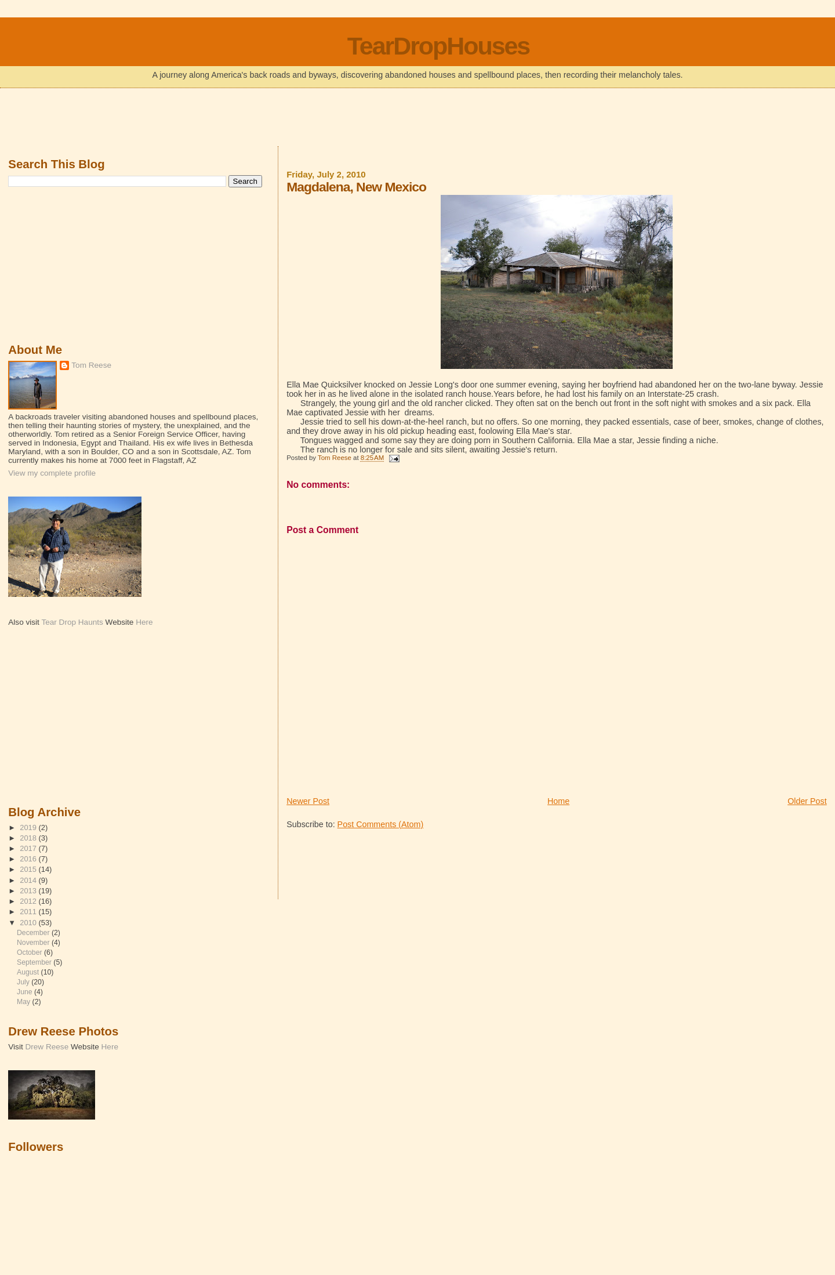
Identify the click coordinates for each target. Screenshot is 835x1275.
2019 (29, 827)
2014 (29, 880)
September (35, 962)
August (29, 972)
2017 (29, 848)
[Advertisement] (417, 118)
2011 (29, 911)
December (34, 933)
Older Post (807, 801)
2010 (29, 922)
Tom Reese (91, 365)
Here (144, 622)
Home (558, 801)
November (34, 943)
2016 (29, 858)
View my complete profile (52, 473)
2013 (29, 890)
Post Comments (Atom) (380, 824)
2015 (29, 869)
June (25, 992)
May (24, 1002)
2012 (29, 901)
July (24, 982)
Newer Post (307, 801)
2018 (29, 838)
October (30, 952)
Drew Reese (46, 1046)
